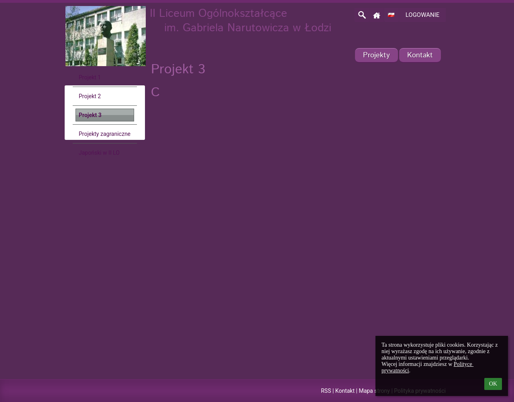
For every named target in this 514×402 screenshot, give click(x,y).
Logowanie (423, 14)
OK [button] (493, 384)
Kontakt (345, 391)
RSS (326, 391)
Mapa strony (374, 391)
